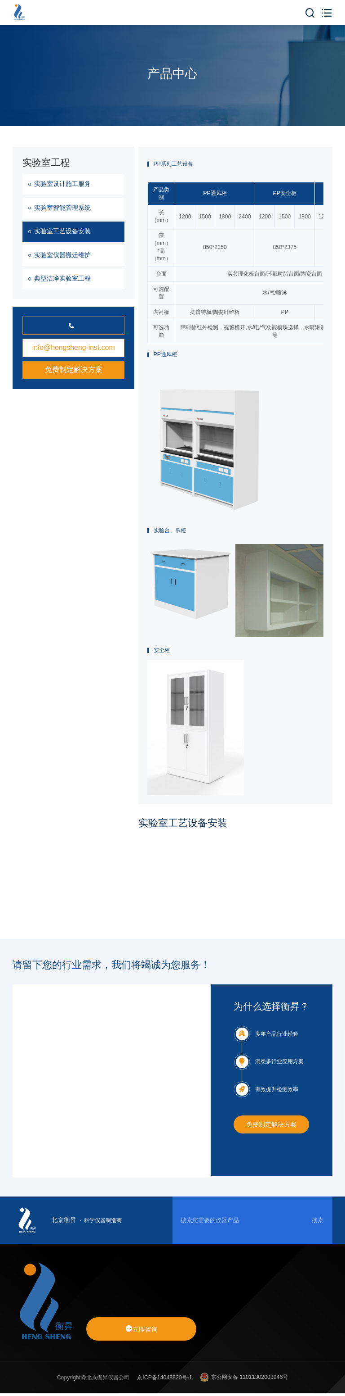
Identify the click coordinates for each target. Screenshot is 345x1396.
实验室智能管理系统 (62, 207)
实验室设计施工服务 (62, 183)
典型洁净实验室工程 (62, 278)
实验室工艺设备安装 (62, 231)
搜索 (317, 1220)
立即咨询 (141, 1329)
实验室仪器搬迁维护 (62, 254)
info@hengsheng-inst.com (73, 347)
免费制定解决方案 (73, 369)
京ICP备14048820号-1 (164, 1377)
